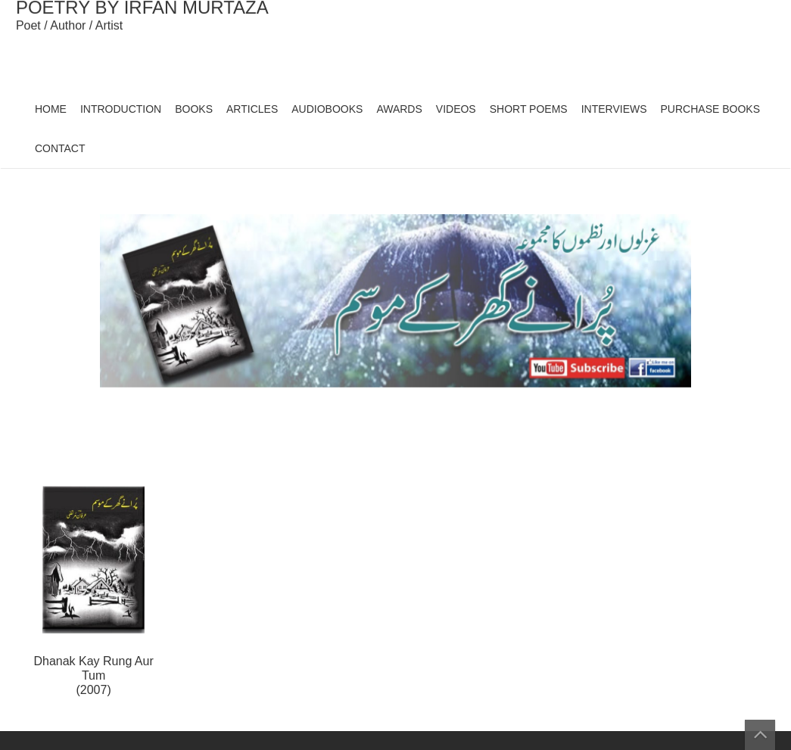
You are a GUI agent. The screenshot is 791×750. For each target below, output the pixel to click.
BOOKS (194, 109)
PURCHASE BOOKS (710, 109)
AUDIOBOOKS (327, 109)
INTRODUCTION (120, 109)
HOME (51, 109)
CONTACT (60, 148)
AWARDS (399, 109)
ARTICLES (252, 109)
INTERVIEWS (614, 109)
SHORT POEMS (529, 109)
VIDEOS (456, 109)
